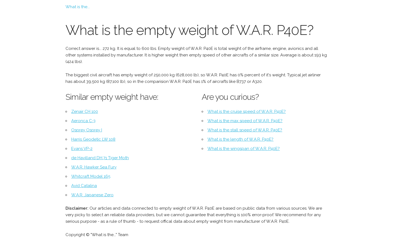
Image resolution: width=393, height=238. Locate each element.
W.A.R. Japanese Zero (92, 194)
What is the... (78, 6)
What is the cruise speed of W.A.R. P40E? (246, 111)
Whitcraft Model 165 (90, 176)
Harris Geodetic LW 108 (93, 139)
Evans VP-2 (82, 148)
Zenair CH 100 (84, 111)
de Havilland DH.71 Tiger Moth (100, 157)
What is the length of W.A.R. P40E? (240, 139)
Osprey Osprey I (86, 130)
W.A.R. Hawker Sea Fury (94, 167)
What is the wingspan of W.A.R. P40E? (243, 148)
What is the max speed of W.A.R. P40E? (244, 120)
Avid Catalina (84, 185)
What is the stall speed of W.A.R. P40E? (244, 130)
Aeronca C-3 (83, 120)
